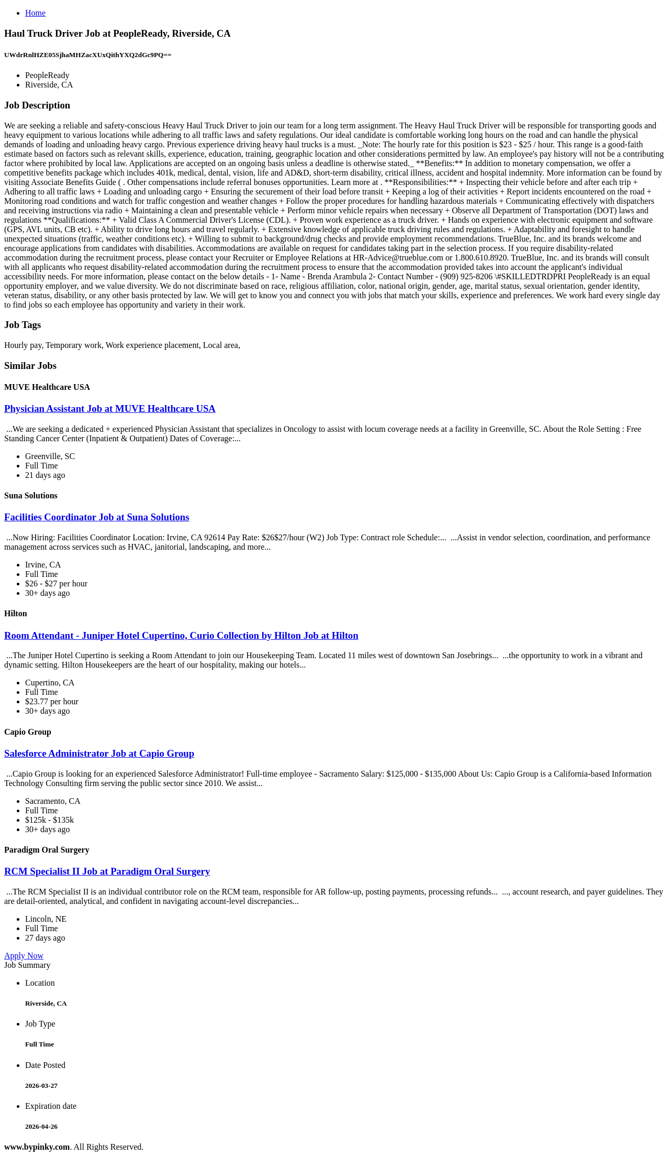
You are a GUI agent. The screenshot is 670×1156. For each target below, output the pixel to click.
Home (35, 12)
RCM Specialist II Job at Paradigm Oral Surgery (107, 871)
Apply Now (23, 955)
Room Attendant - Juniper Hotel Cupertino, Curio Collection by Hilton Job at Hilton (181, 635)
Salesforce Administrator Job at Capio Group (99, 753)
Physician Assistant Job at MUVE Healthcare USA (110, 408)
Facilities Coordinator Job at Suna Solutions (96, 516)
